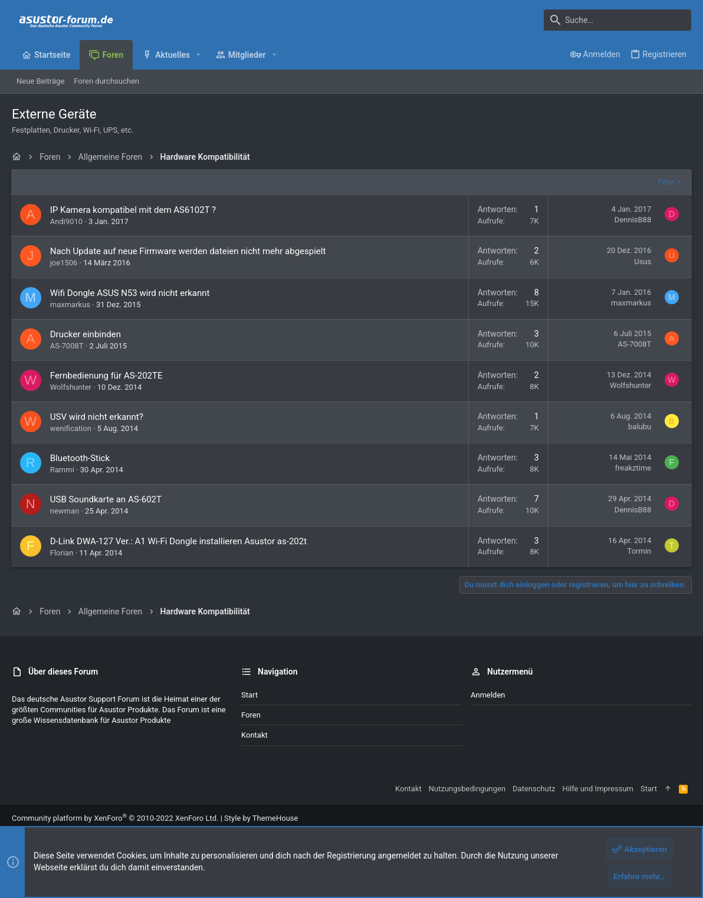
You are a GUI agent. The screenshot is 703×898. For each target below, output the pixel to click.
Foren (251, 714)
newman (65, 510)
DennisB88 (632, 219)
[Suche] (617, 20)
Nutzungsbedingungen (467, 788)
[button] (198, 54)
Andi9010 (67, 221)
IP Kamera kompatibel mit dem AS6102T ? (133, 210)
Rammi (63, 469)
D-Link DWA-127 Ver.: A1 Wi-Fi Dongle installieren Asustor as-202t (179, 541)
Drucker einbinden (86, 334)
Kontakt (254, 735)
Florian (62, 552)
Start (249, 694)
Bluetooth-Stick (80, 458)
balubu (639, 426)
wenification (71, 428)
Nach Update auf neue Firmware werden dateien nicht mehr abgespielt (189, 251)
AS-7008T (67, 345)
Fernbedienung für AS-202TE (107, 375)
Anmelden (488, 694)
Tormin (638, 551)
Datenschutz (534, 788)
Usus (642, 261)
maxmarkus (71, 304)
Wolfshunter (71, 387)
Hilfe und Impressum (598, 788)
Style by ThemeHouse (261, 818)
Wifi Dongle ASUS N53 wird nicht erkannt (131, 293)
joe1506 (64, 262)
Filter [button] (665, 181)
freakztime (632, 467)
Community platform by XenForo (115, 818)
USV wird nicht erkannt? (97, 417)
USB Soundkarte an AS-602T (106, 499)
